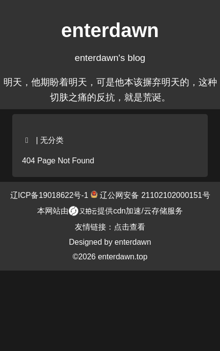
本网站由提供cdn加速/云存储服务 (109, 211)
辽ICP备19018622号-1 (50, 195)
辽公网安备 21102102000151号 (154, 195)
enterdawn (132, 242)
